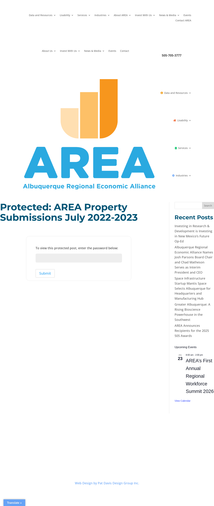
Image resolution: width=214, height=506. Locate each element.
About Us (47, 51)
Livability (65, 15)
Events (187, 15)
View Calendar (183, 400)
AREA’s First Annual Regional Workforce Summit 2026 (200, 376)
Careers (72, 457)
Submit (45, 273)
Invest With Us (143, 15)
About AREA (121, 15)
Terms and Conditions (114, 457)
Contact (124, 51)
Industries (100, 15)
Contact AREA (183, 20)
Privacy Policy (89, 457)
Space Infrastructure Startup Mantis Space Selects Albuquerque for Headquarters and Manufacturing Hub (193, 288)
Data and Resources (40, 15)
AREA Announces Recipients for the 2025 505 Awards (192, 330)
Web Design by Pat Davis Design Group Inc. (107, 483)
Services (82, 15)
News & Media (167, 15)
